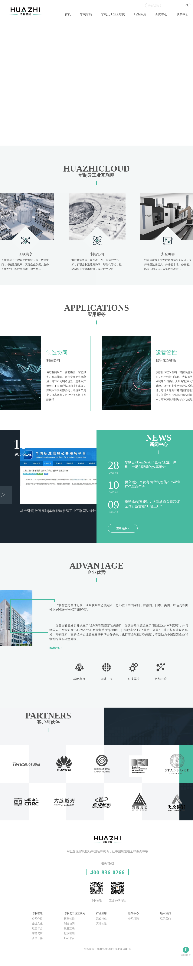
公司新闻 (133, 918)
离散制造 (101, 923)
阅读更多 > (55, 648)
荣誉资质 (37, 933)
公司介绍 (37, 918)
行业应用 (140, 14)
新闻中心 (161, 14)
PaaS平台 (69, 938)
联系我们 (182, 14)
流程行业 (101, 918)
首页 (68, 14)
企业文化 (37, 923)
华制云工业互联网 (113, 14)
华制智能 (86, 14)
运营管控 (69, 918)
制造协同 (69, 923)
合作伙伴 (37, 938)
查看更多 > (122, 528)
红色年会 (37, 928)
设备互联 (69, 928)
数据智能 (69, 933)
